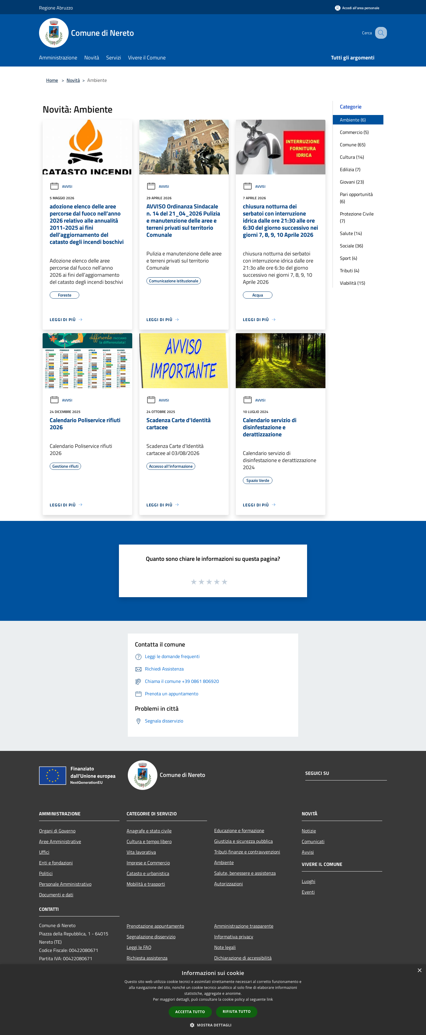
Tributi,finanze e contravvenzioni (247, 851)
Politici (46, 873)
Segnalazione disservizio (151, 936)
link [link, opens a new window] (270, 999)
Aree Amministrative (60, 841)
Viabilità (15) (352, 282)
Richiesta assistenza (147, 957)
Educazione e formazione (239, 830)
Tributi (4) (349, 270)
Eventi (308, 891)
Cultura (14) (352, 157)
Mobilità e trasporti (146, 883)
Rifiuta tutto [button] (237, 1011)
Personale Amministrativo (65, 883)
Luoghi (308, 881)
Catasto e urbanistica (148, 873)
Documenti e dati (56, 894)
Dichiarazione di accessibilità (243, 957)
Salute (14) (351, 233)
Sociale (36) (351, 245)
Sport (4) (348, 258)
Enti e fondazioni (56, 862)
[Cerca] (380, 33)
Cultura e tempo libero (149, 841)
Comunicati (313, 841)
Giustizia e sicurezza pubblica (243, 841)
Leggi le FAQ (139, 947)
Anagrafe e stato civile (149, 830)
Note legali (225, 947)
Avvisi (61, 186)
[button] (213, 1025)
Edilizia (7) (350, 169)
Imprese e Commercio (148, 862)
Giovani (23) (352, 181)
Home (52, 80)
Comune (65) (352, 144)
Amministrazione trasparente (243, 925)
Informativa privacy (233, 936)
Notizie (309, 830)
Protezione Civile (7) (357, 217)
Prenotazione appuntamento (155, 925)
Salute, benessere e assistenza (245, 873)
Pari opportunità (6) (356, 198)
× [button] (419, 970)
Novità (73, 80)
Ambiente (224, 862)
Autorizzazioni (228, 883)
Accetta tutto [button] (190, 1011)
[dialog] (213, 999)
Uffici (44, 852)
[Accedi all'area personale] (357, 8)
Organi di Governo (57, 830)
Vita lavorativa (141, 852)
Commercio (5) (354, 132)
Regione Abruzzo (56, 7)
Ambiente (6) (353, 119)
